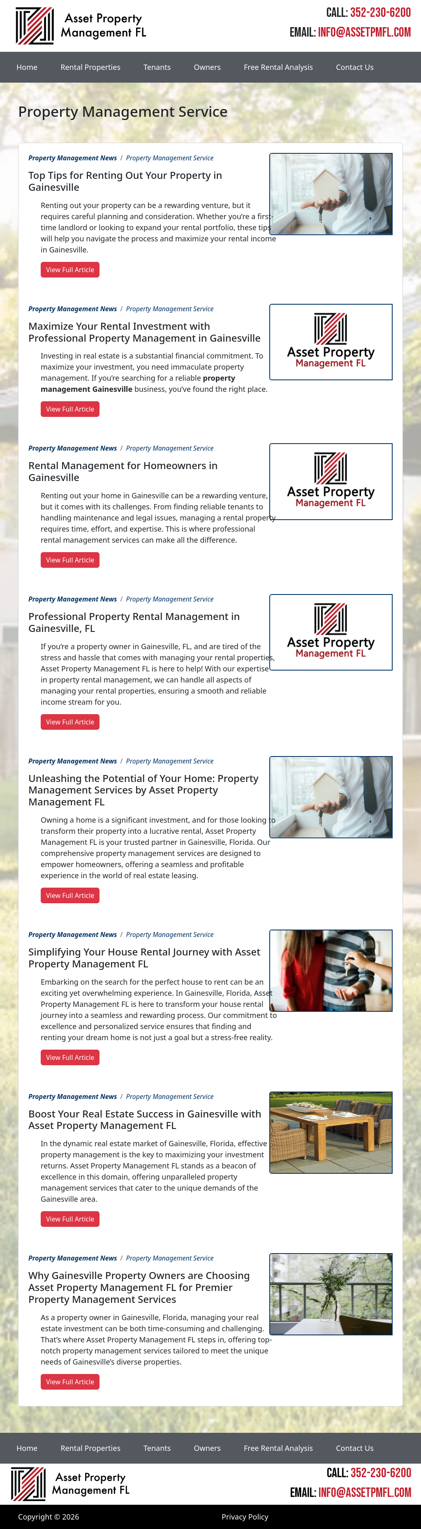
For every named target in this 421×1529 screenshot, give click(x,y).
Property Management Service (170, 157)
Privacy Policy (245, 1517)
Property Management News (72, 157)
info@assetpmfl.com (364, 33)
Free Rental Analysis (278, 67)
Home (26, 67)
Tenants (157, 67)
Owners (207, 67)
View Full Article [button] (70, 269)
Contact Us (355, 67)
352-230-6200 (380, 13)
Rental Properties (90, 67)
